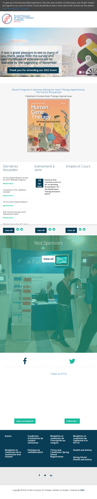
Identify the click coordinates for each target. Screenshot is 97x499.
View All (8, 230)
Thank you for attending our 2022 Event (33, 70)
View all (48, 259)
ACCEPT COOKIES (20, 8)
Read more (8, 183)
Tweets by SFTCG (58, 373)
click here (7, 8)
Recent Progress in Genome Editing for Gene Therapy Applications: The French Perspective (48, 91)
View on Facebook (24, 421)
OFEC (82, 490)
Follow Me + (72, 421)
